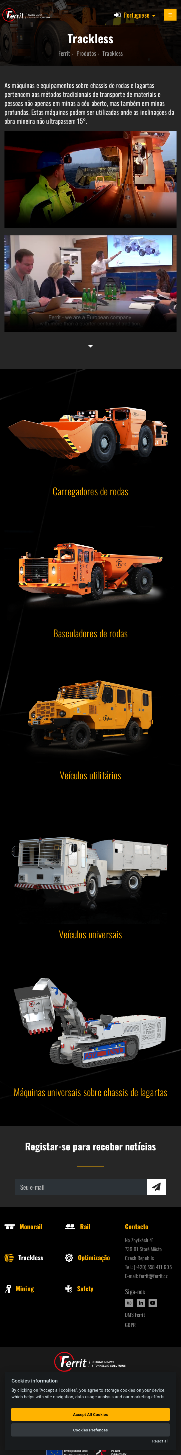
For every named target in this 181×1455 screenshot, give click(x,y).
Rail (78, 1226)
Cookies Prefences (90, 1430)
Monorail (23, 1226)
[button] (140, 15)
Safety (79, 1288)
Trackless (23, 1257)
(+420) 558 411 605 (153, 1267)
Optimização (87, 1257)
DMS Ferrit (135, 1314)
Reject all (160, 1441)
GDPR (130, 1325)
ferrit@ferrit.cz (153, 1276)
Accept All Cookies (90, 1414)
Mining (19, 1288)
